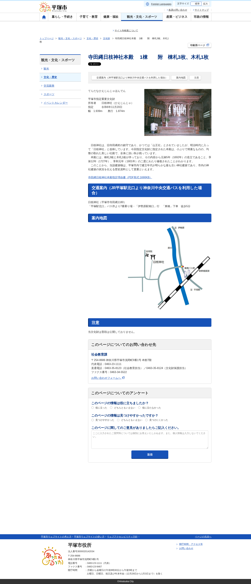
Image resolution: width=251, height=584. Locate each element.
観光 (46, 68)
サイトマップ (202, 10)
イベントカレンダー (56, 102)
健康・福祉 (110, 16)
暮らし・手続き (62, 16)
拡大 (205, 3)
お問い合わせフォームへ (108, 378)
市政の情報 (201, 16)
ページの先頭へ (203, 536)
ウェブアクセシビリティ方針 (122, 536)
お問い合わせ (186, 548)
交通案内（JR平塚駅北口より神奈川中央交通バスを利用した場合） (131, 77)
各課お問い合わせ (177, 10)
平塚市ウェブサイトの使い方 (89, 536)
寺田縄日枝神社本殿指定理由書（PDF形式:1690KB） (120, 177)
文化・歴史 (92, 38)
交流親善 (49, 85)
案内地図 (181, 77)
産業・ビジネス (176, 16)
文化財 (106, 38)
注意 (196, 77)
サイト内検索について (126, 30)
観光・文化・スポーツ (142, 16)
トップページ (47, 38)
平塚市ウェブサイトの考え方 (56, 536)
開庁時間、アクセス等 (191, 544)
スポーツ (49, 94)
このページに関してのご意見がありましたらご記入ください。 (136, 427)
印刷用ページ (199, 45)
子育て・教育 (89, 16)
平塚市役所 (79, 545)
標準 (197, 3)
